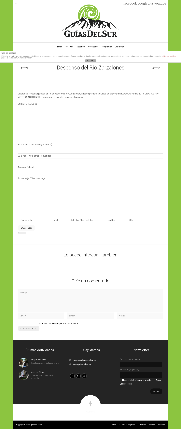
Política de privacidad (43, 220)
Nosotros (81, 47)
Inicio (59, 47)
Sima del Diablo (37, 372)
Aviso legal (115, 425)
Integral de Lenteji (38, 360)
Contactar (119, 47)
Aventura (21, 233)
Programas (107, 47)
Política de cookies (147, 425)
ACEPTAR (90, 61)
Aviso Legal (64, 220)
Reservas (69, 47)
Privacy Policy (100, 220)
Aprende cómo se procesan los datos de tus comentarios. (104, 323)
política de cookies (169, 56)
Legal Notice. (122, 220)
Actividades (93, 47)
